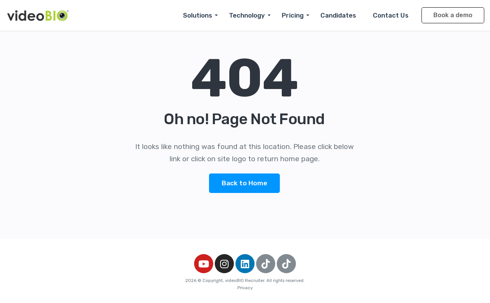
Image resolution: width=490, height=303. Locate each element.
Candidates (338, 15)
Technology (247, 15)
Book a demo (452, 15)
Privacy (245, 287)
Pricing (293, 15)
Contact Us (390, 15)
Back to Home (244, 183)
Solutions (197, 15)
